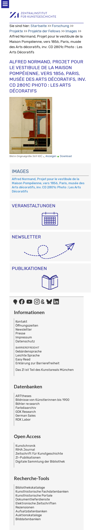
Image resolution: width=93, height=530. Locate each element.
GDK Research (25, 412)
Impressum (23, 337)
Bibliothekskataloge (30, 487)
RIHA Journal (25, 449)
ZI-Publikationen (28, 457)
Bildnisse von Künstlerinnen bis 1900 (42, 400)
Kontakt (21, 321)
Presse (20, 333)
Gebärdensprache (28, 351)
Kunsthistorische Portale (33, 495)
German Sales (25, 415)
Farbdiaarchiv (25, 408)
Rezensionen (24, 507)
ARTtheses (23, 396)
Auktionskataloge (28, 515)
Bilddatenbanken (28, 519)
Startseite (39, 26)
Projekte (16, 31)
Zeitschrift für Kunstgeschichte (39, 453)
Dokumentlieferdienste (32, 499)
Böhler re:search (27, 404)
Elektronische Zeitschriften (35, 503)
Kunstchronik (25, 446)
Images (71, 31)
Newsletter (23, 329)
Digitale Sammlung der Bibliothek (40, 461)
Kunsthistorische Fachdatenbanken (42, 491)
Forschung (60, 26)
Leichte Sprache (27, 355)
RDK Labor (23, 419)
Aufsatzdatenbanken (31, 511)
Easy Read (22, 359)
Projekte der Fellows (44, 31)
